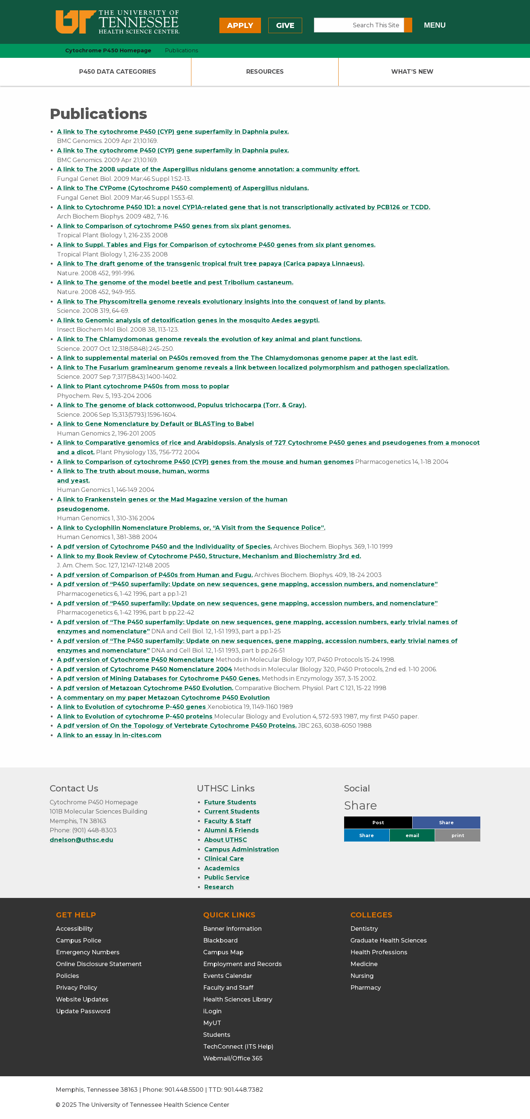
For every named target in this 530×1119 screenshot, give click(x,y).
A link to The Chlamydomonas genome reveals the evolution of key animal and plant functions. (209, 339)
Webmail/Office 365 (232, 1058)
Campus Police (78, 940)
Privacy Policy (76, 987)
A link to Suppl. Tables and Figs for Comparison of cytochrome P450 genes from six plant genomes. (216, 244)
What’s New (412, 71)
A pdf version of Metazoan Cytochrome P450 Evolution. (145, 688)
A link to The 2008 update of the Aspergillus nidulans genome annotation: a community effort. (208, 169)
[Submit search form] (408, 25)
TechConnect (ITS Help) (238, 1046)
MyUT (212, 1023)
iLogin (212, 1011)
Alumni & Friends (231, 830)
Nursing (362, 975)
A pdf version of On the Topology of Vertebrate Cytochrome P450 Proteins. (177, 725)
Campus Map (223, 952)
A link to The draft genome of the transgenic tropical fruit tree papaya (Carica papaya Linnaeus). (210, 263)
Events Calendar (227, 975)
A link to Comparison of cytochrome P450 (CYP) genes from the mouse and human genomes (205, 461)
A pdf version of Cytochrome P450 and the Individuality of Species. (164, 546)
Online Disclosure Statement (99, 964)
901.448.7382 (243, 1089)
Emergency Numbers (88, 952)
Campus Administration (241, 849)
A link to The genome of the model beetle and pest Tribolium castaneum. (175, 282)
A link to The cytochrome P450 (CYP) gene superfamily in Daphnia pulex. (173, 131)
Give (285, 25)
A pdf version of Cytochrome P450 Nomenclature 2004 (144, 669)
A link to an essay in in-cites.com (109, 735)
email (412, 835)
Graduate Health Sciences (388, 940)
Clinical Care (224, 858)
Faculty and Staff (228, 987)
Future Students (230, 802)
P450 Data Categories (117, 71)
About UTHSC (225, 839)
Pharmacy (365, 987)
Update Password (83, 1011)
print (458, 835)
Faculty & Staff (227, 821)
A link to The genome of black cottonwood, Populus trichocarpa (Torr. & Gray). (181, 405)
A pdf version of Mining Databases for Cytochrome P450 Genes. (158, 678)
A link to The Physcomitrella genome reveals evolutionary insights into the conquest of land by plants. (221, 301)
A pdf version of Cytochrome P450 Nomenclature (135, 659)
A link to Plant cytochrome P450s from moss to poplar (143, 386)
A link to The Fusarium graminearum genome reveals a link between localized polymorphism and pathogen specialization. (253, 367)
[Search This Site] (359, 25)
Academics (222, 868)
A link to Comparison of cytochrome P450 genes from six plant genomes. (174, 226)
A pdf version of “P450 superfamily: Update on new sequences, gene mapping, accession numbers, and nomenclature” (247, 584)
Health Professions (378, 952)
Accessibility (74, 928)
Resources (265, 71)
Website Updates (82, 999)
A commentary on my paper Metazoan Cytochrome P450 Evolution (163, 697)
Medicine (364, 964)
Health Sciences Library (237, 999)
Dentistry (364, 928)
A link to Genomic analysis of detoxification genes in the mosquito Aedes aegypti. (188, 320)
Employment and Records (242, 964)
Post (387, 824)
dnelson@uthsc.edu (81, 839)
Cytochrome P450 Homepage (108, 50)
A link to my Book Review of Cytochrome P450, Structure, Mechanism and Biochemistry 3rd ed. (209, 556)
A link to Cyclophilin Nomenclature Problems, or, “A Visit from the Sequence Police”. (191, 527)
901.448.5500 (184, 1089)
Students (216, 1034)
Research (219, 887)
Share (458, 824)
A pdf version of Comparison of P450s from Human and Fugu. (155, 574)
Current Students (231, 811)
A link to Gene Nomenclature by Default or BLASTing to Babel (155, 423)
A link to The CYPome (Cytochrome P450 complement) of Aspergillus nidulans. (183, 188)
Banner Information (232, 928)
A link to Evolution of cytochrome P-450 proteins (135, 716)
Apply (240, 25)
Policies (67, 975)
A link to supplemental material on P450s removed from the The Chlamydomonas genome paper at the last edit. (237, 357)
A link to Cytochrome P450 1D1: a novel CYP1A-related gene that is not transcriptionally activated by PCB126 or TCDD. (243, 207)
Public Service (227, 877)
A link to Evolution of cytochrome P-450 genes (132, 706)
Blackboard (220, 940)
